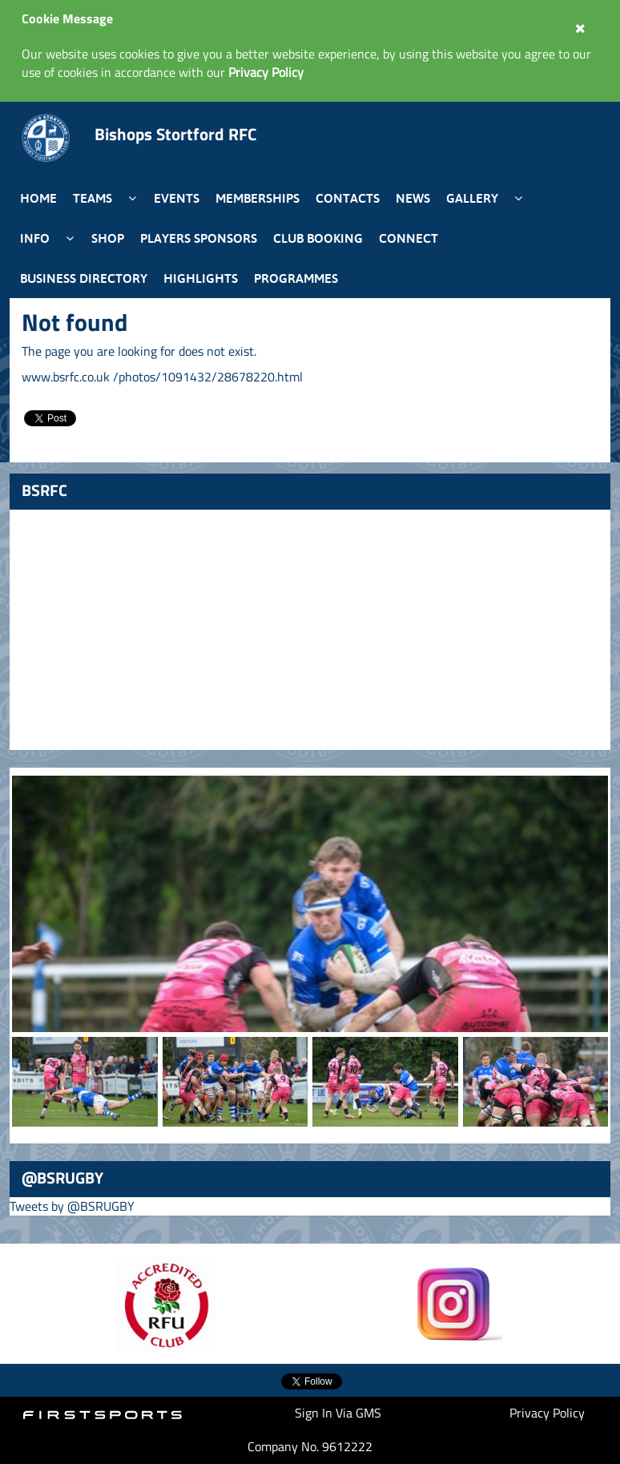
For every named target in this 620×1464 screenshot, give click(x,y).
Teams (92, 198)
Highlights (200, 278)
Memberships (257, 198)
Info (35, 238)
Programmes (296, 278)
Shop (107, 238)
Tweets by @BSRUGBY (72, 1206)
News (413, 198)
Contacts (348, 198)
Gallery (472, 198)
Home (38, 198)
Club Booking (318, 238)
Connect (408, 238)
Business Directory (83, 278)
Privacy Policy (547, 1412)
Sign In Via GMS (338, 1412)
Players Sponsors (198, 238)
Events (176, 198)
